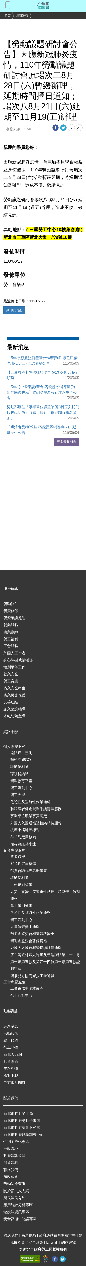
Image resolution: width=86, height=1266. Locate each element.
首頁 (8, 15)
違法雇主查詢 (21, 753)
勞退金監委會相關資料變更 (32, 934)
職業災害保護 (14, 695)
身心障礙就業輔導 (18, 660)
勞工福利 (10, 639)
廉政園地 (10, 1149)
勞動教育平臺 (21, 781)
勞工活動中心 (21, 788)
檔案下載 (10, 1076)
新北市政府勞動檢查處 (21, 1121)
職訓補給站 (19, 774)
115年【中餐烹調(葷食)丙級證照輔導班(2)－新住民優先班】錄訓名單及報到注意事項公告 (43, 392)
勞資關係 (10, 611)
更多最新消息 (66, 442)
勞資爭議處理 (14, 618)
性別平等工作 (14, 667)
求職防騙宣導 (14, 716)
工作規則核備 (21, 885)
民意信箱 (29, 1235)
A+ (79, 128)
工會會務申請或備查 (26, 988)
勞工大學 (17, 795)
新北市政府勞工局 (18, 1113)
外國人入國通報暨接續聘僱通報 (36, 823)
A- (71, 128)
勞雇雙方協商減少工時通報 (32, 976)
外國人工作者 (14, 653)
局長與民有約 (14, 1198)
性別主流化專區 (16, 1142)
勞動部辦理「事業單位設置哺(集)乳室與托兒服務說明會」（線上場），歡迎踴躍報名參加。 (43, 412)
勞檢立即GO (20, 760)
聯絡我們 (10, 1170)
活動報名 (10, 1033)
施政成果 (10, 1177)
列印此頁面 (14, 310)
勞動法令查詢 (14, 1184)
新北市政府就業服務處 (21, 1128)
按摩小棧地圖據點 (25, 830)
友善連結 (10, 702)
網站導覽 (68, 1242)
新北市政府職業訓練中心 (23, 1135)
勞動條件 (10, 604)
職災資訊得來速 (23, 844)
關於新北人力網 (16, 1191)
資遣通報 (17, 856)
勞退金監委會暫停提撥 (28, 941)
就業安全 (10, 674)
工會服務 (10, 646)
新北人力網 (12, 1055)
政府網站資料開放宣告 (58, 1235)
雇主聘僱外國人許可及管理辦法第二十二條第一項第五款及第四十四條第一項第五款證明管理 (45, 962)
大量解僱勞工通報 (25, 927)
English (52, 1242)
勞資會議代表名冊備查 (28, 871)
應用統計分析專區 (18, 1205)
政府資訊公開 (14, 1156)
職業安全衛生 (14, 688)
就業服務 (10, 625)
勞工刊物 (10, 1047)
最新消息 (22, 15)
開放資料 (10, 1163)
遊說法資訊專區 (16, 1212)
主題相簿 (10, 1068)
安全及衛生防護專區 (19, 1219)
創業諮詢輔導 (14, 709)
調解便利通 (19, 767)
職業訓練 (10, 632)
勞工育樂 (10, 681)
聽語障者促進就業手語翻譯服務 (36, 809)
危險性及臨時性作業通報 (30, 802)
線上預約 (10, 1040)
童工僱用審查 (21, 906)
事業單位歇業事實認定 (28, 816)
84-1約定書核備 (23, 837)
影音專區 (10, 1062)
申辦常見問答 (14, 1083)
